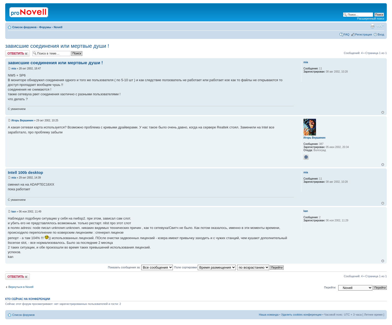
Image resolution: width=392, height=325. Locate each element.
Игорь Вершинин (22, 120)
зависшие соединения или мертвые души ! (57, 46)
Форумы (45, 27)
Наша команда (268, 314)
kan (13, 211)
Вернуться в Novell (20, 286)
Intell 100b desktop (25, 172)
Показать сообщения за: (140, 267)
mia (13, 68)
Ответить (17, 53)
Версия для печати (372, 26)
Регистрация (363, 34)
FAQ (346, 34)
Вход (381, 34)
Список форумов (24, 27)
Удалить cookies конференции (301, 314)
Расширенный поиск (370, 18)
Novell (58, 27)
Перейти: (330, 287)
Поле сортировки (205, 267)
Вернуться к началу (382, 112)
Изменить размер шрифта (380, 26)
